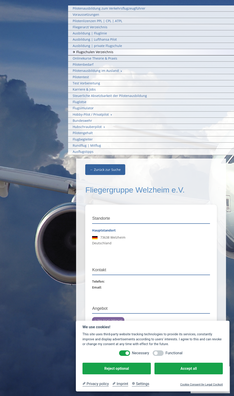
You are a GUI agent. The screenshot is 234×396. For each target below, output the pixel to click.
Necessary (140, 353)
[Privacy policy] (95, 384)
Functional (173, 353)
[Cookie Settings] (140, 384)
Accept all (189, 368)
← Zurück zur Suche (105, 169)
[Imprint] (120, 384)
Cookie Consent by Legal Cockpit (201, 384)
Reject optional (116, 368)
